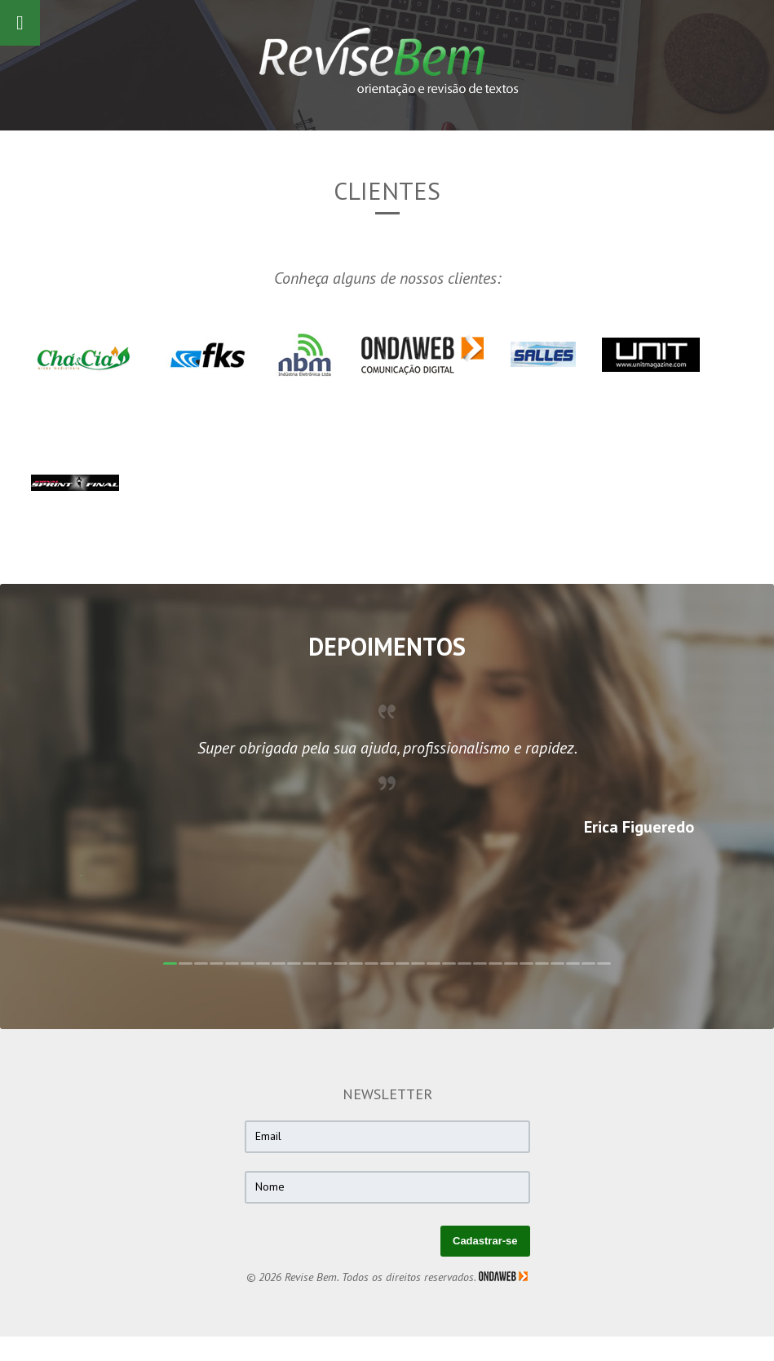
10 (309, 963)
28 (588, 963)
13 (356, 963)
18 (433, 963)
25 (542, 963)
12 (340, 963)
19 (449, 963)
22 (495, 963)
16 (402, 963)
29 (604, 963)
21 (480, 963)
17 (418, 963)
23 (511, 963)
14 (371, 963)
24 (526, 963)
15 (387, 963)
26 (557, 963)
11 (325, 963)
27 (573, 963)
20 (464, 963)
